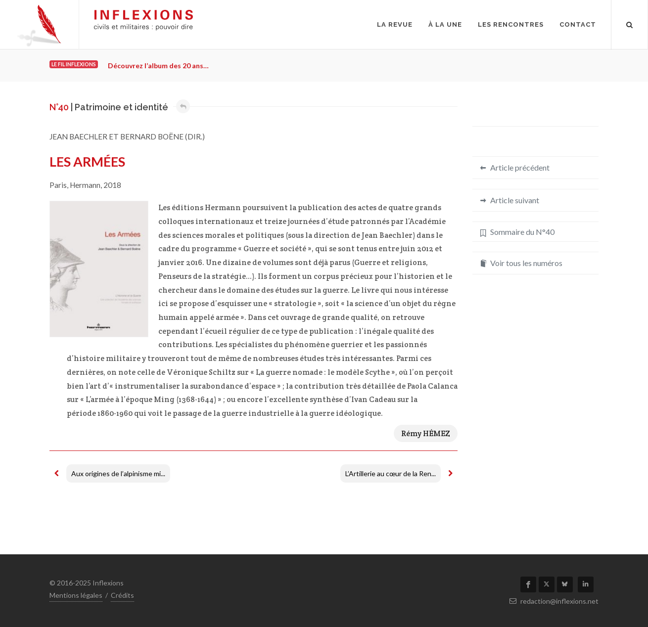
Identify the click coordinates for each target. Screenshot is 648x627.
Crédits (122, 595)
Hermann (85, 184)
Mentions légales (75, 595)
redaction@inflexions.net (554, 601)
